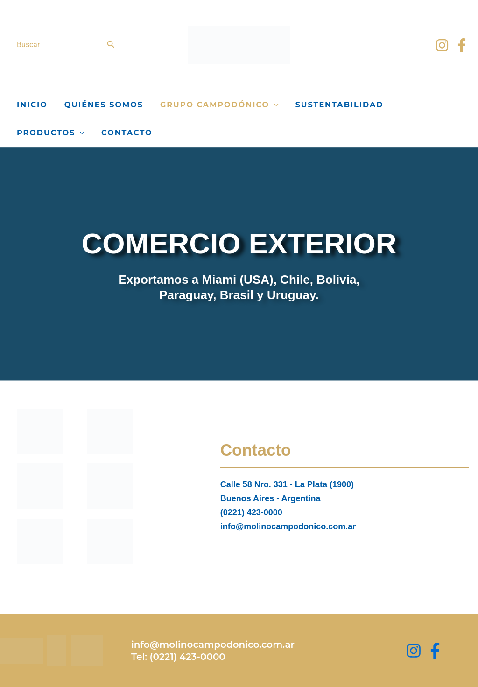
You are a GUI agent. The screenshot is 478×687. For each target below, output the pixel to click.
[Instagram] (442, 45)
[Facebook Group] (435, 651)
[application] (274, 105)
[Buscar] (111, 45)
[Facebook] (462, 45)
